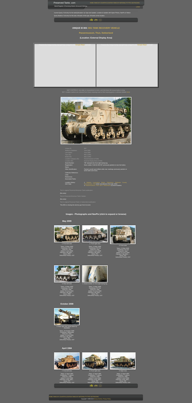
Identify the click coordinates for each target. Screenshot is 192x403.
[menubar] (115, 3)
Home (92, 3)
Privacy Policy (107, 399)
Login (138, 7)
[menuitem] (92, 3)
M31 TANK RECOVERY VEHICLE (104, 28)
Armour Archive (98, 399)
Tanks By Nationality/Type (122, 3)
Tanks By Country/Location (103, 3)
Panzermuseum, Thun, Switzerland (96, 33)
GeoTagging (135, 3)
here (128, 92)
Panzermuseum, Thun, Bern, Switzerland (98, 185)
